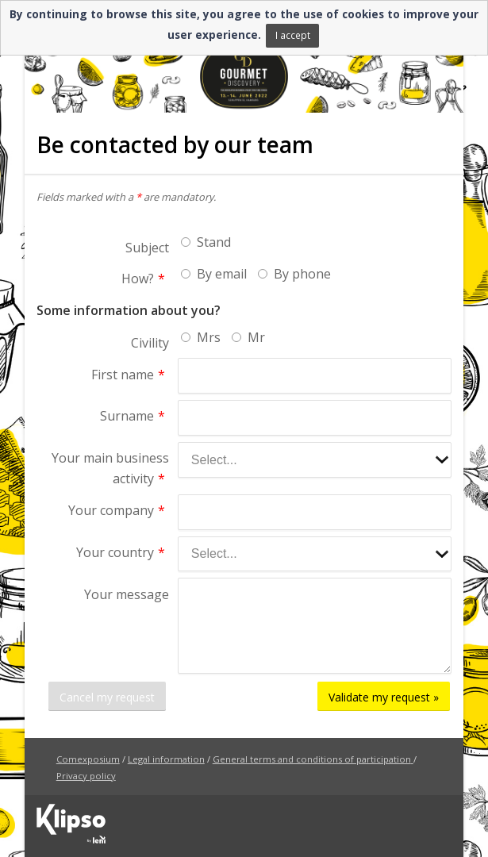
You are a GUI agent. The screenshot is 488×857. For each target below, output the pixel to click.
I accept (292, 35)
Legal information (166, 759)
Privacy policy (86, 776)
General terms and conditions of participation (312, 759)
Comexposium (88, 759)
